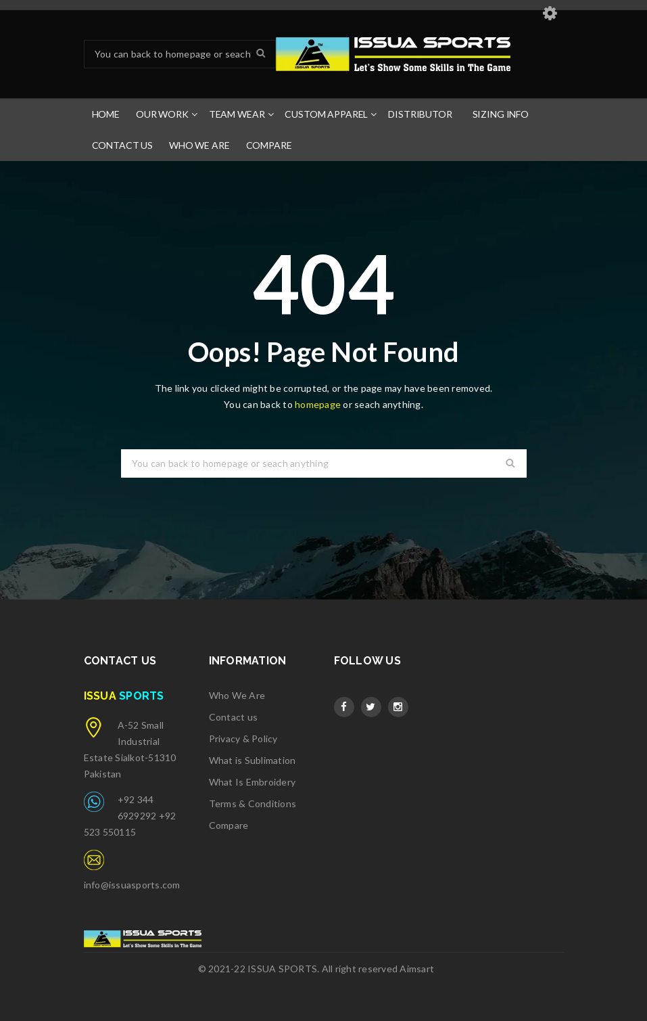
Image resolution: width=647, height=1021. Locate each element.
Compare (229, 825)
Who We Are (237, 695)
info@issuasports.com (132, 884)
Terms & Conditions (253, 803)
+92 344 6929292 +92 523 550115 (130, 816)
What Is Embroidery (252, 782)
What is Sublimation (252, 760)
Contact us (233, 717)
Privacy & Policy (243, 738)
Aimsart (417, 968)
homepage (318, 404)
